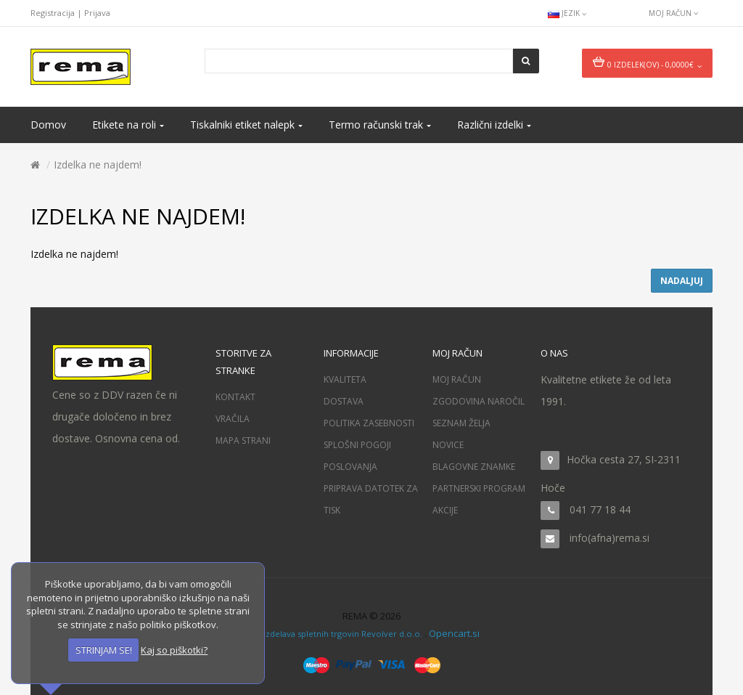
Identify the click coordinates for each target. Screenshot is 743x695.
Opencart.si (454, 633)
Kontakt (235, 397)
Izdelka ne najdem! (97, 164)
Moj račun (456, 379)
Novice (448, 445)
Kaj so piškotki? (174, 650)
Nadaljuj (681, 281)
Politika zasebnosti (369, 423)
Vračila (232, 418)
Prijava (97, 12)
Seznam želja (461, 423)
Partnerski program (478, 488)
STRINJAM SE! (103, 650)
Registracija (52, 12)
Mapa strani (243, 440)
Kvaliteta (345, 379)
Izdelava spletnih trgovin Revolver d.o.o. (343, 633)
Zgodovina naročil (478, 401)
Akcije (445, 510)
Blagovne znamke (473, 466)
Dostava (344, 401)
